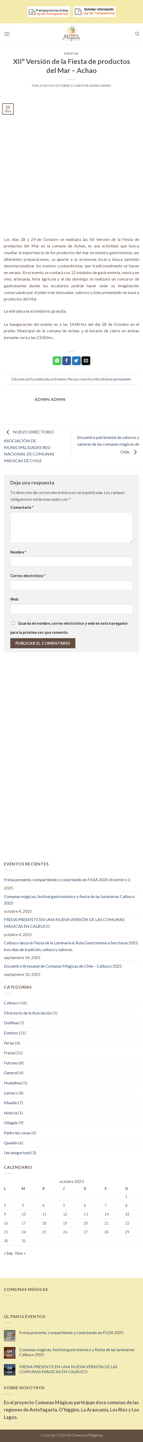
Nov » (20, 1252)
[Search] (137, 34)
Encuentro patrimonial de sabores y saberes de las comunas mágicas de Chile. (108, 444)
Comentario (21, 507)
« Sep (8, 1252)
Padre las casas (17, 1132)
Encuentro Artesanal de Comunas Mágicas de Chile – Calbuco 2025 (63, 965)
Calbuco (11, 1002)
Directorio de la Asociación (28, 1012)
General (11, 1072)
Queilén (10, 1142)
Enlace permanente (117, 379)
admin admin (100, 85)
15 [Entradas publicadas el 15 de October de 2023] (127, 1214)
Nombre (18, 552)
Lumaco (11, 1092)
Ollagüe (11, 1122)
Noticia (10, 1112)
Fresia (9, 1052)
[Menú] (7, 33)
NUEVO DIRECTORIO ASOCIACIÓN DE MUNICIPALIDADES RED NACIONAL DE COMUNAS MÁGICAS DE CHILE (29, 446)
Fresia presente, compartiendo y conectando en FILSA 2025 (56, 879)
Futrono (11, 1062)
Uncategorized (17, 1152)
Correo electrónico (28, 575)
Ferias (9, 1042)
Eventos (71, 53)
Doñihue (11, 1022)
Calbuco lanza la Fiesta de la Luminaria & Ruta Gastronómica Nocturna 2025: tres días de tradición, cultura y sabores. (71, 946)
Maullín (10, 1102)
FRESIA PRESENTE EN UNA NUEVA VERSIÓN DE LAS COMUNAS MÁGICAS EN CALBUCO (64, 923)
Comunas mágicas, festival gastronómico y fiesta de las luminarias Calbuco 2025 (69, 900)
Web (14, 599)
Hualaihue (13, 1082)
